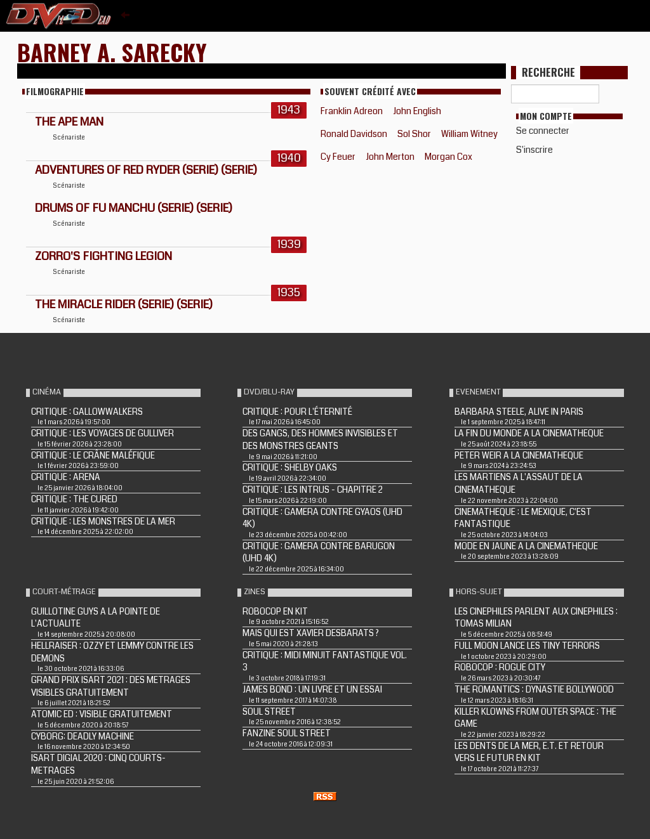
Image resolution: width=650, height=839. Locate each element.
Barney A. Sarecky (112, 51)
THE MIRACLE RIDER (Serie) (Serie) (124, 304)
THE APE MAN (69, 122)
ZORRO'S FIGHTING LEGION (103, 256)
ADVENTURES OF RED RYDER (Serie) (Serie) (146, 170)
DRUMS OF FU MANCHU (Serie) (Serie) (133, 208)
